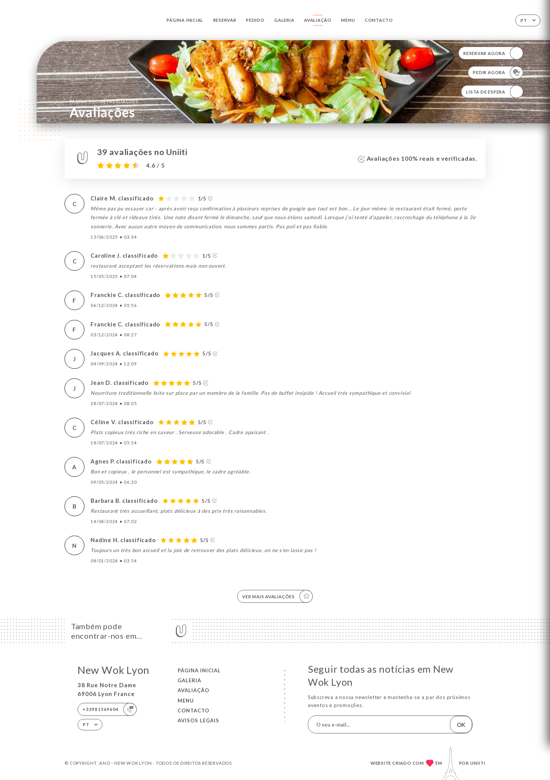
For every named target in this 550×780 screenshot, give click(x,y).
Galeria (284, 20)
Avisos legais (198, 720)
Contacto (379, 20)
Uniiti (477, 763)
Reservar (224, 20)
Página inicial (185, 20)
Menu (348, 20)
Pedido (255, 20)
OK (461, 724)
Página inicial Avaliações (104, 101)
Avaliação (318, 20)
